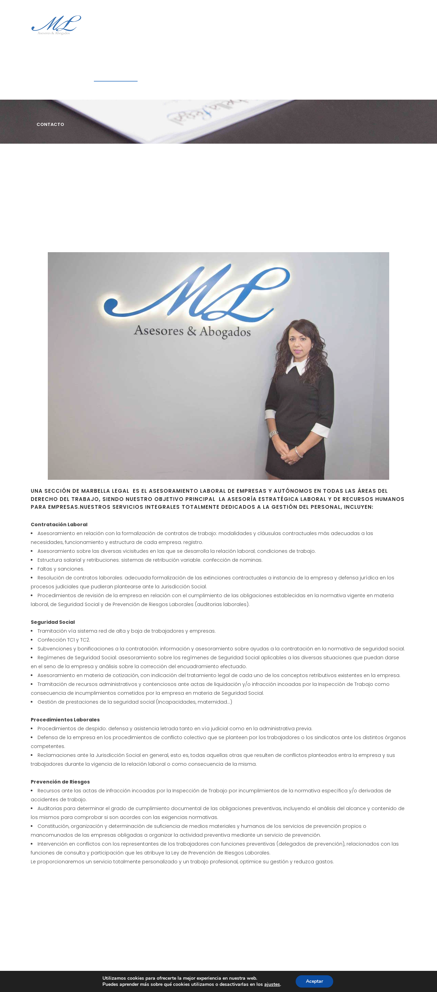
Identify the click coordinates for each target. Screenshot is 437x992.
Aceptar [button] (314, 981)
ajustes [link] (272, 984)
